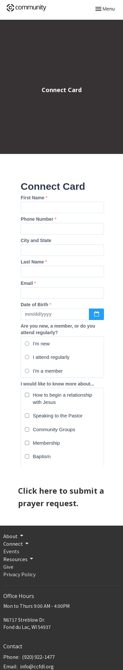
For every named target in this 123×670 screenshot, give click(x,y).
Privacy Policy (19, 574)
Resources (18, 559)
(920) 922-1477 (38, 656)
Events (11, 551)
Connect (16, 543)
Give (8, 566)
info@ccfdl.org (37, 666)
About (13, 536)
